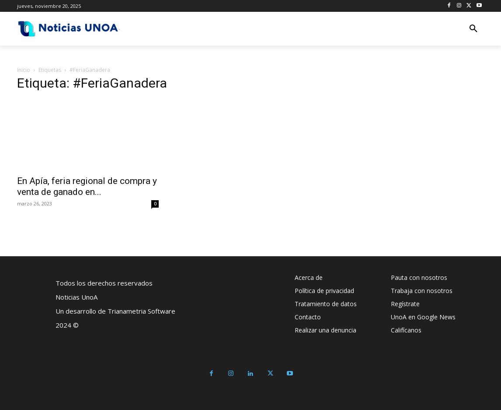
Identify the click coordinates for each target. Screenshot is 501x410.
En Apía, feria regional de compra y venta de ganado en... (87, 186)
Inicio (23, 70)
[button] (473, 28)
